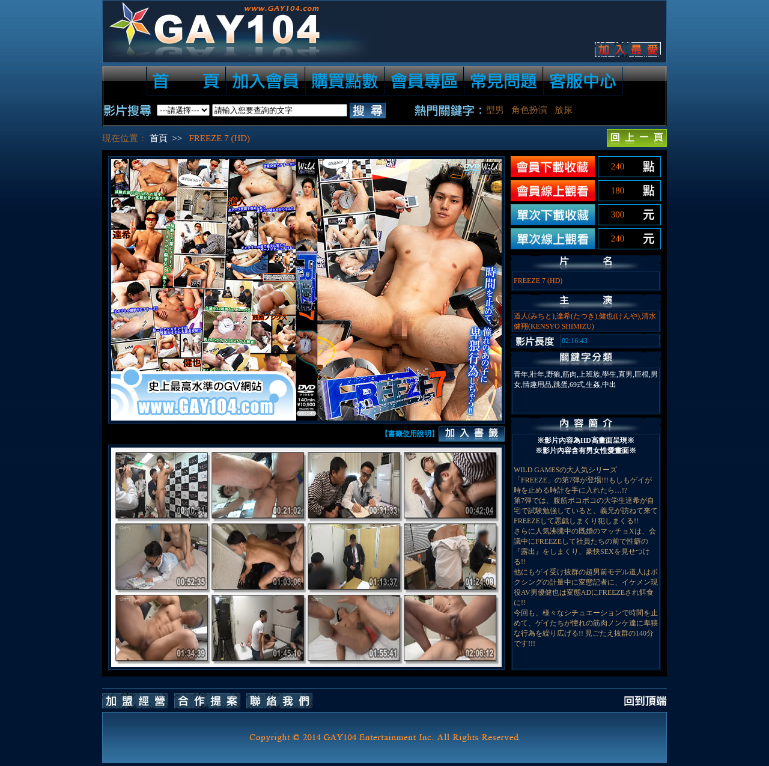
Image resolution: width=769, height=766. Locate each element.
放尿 (564, 110)
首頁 (159, 138)
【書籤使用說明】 (410, 434)
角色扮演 (529, 110)
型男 (495, 110)
